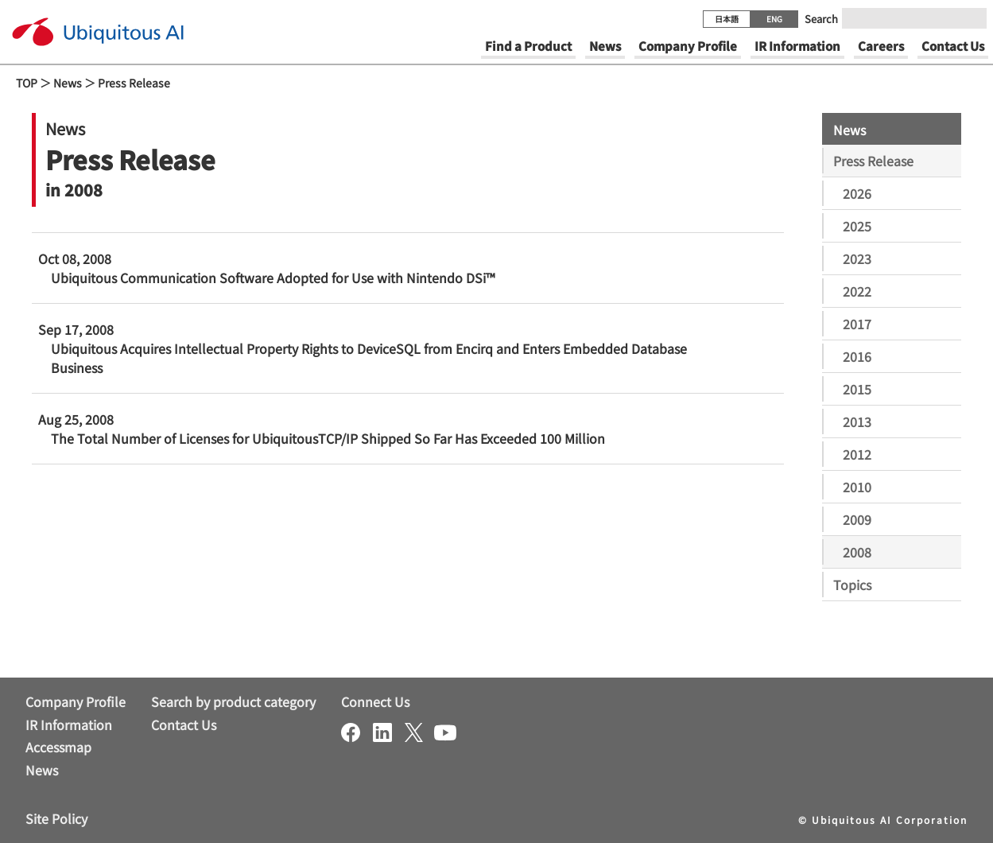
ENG (774, 19)
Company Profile (75, 701)
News (67, 83)
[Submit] (970, 18)
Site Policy (56, 818)
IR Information (68, 724)
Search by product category (233, 701)
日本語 (727, 19)
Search (821, 19)
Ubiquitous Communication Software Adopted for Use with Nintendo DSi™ (273, 277)
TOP (26, 83)
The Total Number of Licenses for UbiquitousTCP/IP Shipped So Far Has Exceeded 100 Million (328, 438)
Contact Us (183, 724)
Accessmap (58, 746)
